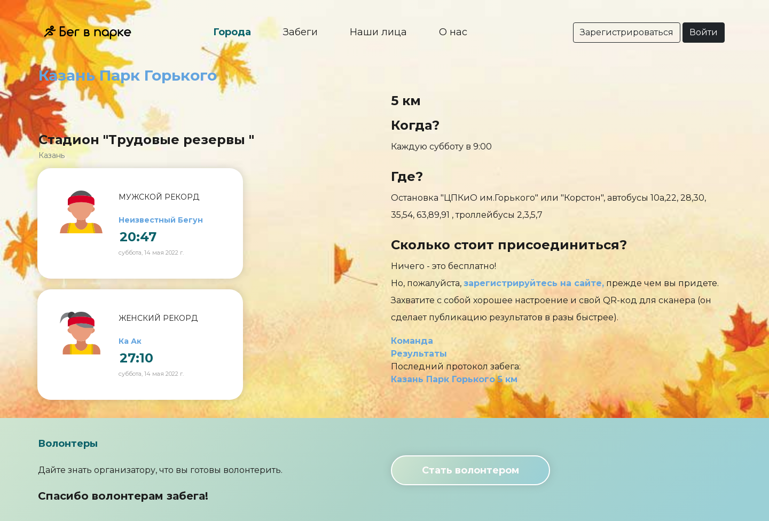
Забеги (300, 32)
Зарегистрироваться (626, 32)
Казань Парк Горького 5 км (454, 379)
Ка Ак (130, 341)
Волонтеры (68, 443)
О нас (453, 32)
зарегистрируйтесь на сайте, (534, 283)
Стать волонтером (470, 470)
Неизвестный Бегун (161, 220)
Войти (703, 32)
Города (232, 32)
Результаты (419, 354)
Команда (412, 341)
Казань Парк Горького (127, 75)
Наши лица (378, 32)
